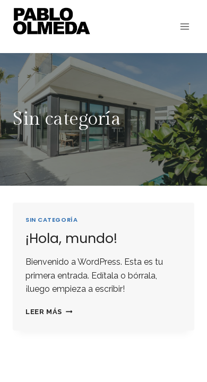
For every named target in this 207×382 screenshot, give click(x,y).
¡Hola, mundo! (71, 238)
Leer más (48, 312)
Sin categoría (51, 219)
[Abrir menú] (184, 26)
